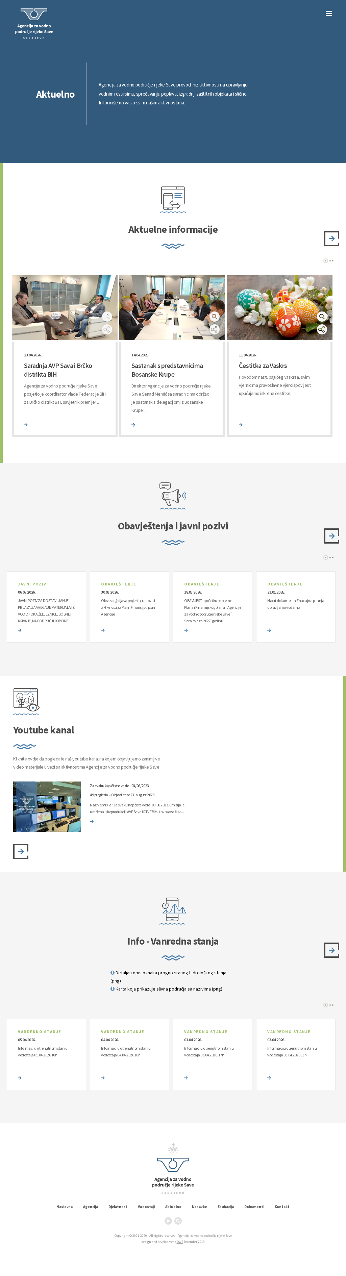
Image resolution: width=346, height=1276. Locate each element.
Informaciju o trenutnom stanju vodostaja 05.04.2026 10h (42, 1051)
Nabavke (199, 1206)
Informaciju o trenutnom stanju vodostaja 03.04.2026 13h (292, 1051)
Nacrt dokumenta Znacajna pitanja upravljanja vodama (295, 604)
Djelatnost (117, 1206)
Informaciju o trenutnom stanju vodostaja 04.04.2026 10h (125, 1051)
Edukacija (226, 1206)
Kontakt (282, 1206)
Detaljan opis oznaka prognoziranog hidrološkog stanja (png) (168, 977)
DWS (180, 1242)
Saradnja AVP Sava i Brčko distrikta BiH (58, 369)
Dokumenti (254, 1206)
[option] (65, 356)
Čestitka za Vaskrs (263, 365)
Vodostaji (146, 1206)
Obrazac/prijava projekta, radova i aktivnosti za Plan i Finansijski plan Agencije (128, 607)
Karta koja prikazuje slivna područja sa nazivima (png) (166, 989)
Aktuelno (173, 1206)
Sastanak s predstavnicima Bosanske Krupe (167, 369)
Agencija (90, 1206)
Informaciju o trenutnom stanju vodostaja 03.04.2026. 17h (208, 1051)
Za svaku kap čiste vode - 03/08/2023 (119, 785)
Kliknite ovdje (25, 759)
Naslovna (64, 1206)
